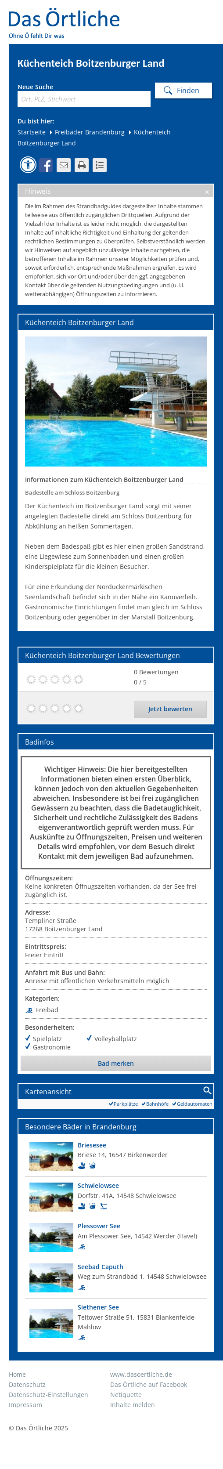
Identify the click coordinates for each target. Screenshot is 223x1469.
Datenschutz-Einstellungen (48, 1394)
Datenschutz (27, 1384)
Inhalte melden (132, 1404)
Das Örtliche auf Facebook (148, 1384)
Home (17, 1374)
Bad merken (116, 1063)
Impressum (25, 1404)
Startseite (32, 132)
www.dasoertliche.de (141, 1374)
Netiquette (126, 1394)
